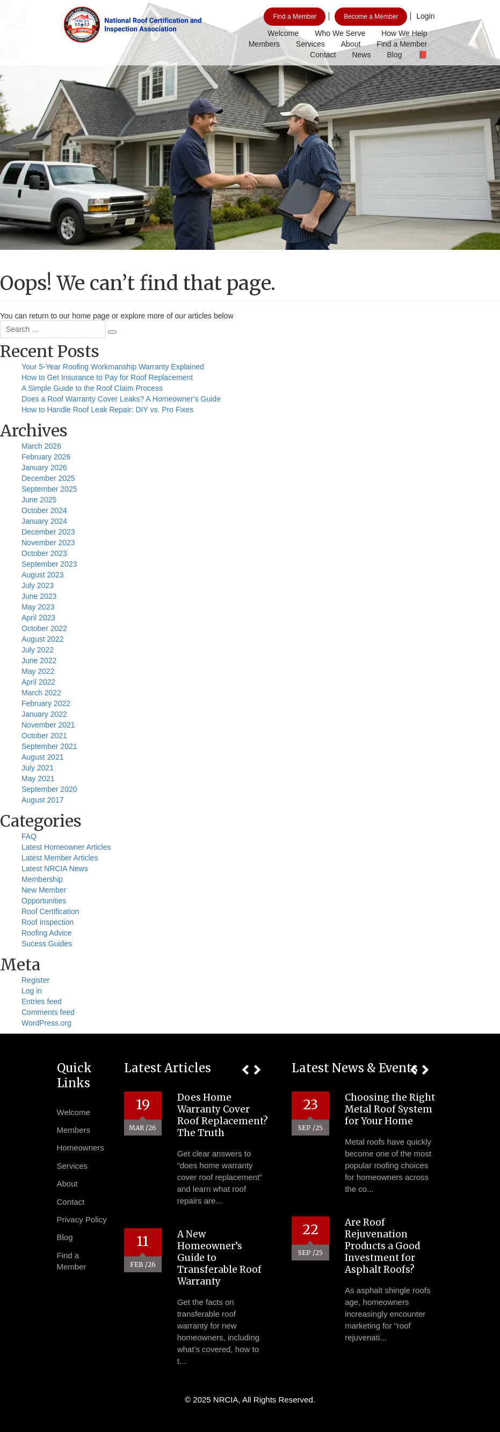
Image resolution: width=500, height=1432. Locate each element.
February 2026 (45, 456)
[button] (245, 1070)
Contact (323, 54)
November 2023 (48, 542)
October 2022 (44, 628)
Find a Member (294, 16)
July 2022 (37, 649)
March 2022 (41, 692)
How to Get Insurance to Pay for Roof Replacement (107, 377)
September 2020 (49, 789)
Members (264, 44)
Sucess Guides (46, 943)
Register (35, 980)
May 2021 (37, 778)
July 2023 (37, 585)
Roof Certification (50, 911)
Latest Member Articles (59, 858)
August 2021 (42, 757)
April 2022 (38, 682)
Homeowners (80, 1147)
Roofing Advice (46, 933)
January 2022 (44, 714)
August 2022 (42, 639)
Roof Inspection (47, 922)
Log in (31, 990)
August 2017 (42, 800)
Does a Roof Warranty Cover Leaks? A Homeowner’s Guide (121, 399)
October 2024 (44, 510)
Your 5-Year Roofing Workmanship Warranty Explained (112, 366)
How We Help (404, 33)
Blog (394, 54)
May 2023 (37, 607)
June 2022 (38, 660)
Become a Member (371, 16)
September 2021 (49, 746)
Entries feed (41, 1001)
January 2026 (44, 467)
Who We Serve (340, 33)
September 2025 (49, 489)
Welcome (283, 33)
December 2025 (48, 478)
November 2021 (48, 725)
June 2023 (38, 596)
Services (310, 44)
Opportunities (43, 900)
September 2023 (49, 564)
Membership (42, 879)
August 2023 (42, 574)
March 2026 (41, 446)
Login (425, 16)
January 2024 (44, 521)
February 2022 (45, 703)
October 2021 (44, 735)
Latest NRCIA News (54, 868)
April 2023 (38, 617)
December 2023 (48, 532)
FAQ (29, 836)
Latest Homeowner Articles (66, 847)
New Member (43, 890)
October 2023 (44, 553)
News (361, 54)
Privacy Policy (82, 1219)
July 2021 (37, 767)
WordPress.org (46, 1023)
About (351, 44)
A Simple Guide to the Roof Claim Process (92, 388)
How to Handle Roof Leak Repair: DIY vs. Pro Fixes (107, 409)
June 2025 (38, 499)
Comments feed (48, 1012)
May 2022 (37, 671)
